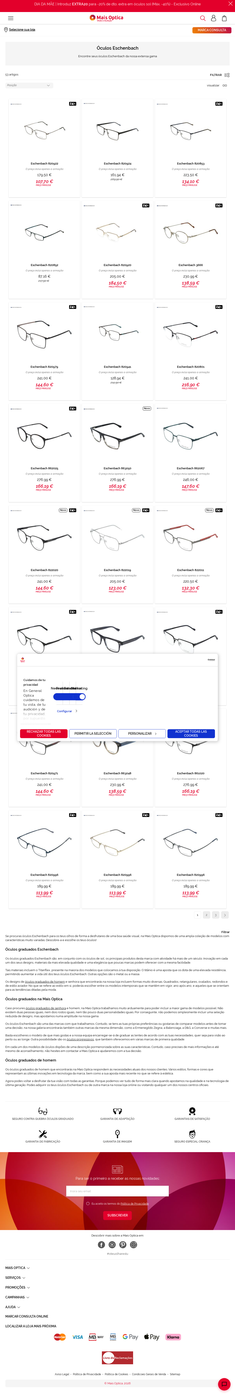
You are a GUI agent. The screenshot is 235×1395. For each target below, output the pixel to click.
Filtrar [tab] (225, 932)
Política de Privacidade (135, 1203)
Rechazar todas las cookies (44, 733)
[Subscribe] (117, 1215)
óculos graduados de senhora (46, 1008)
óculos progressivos (80, 1039)
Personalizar (142, 733)
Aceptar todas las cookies (191, 733)
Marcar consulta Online (26, 1316)
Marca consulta (212, 30)
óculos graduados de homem (45, 981)
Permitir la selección (92, 733)
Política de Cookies (116, 1374)
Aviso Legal (62, 1374)
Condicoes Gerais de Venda (149, 1374)
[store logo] (106, 18)
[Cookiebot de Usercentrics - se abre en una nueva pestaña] (195, 660)
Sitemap (175, 1374)
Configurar (64, 711)
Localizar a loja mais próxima (30, 1326)
